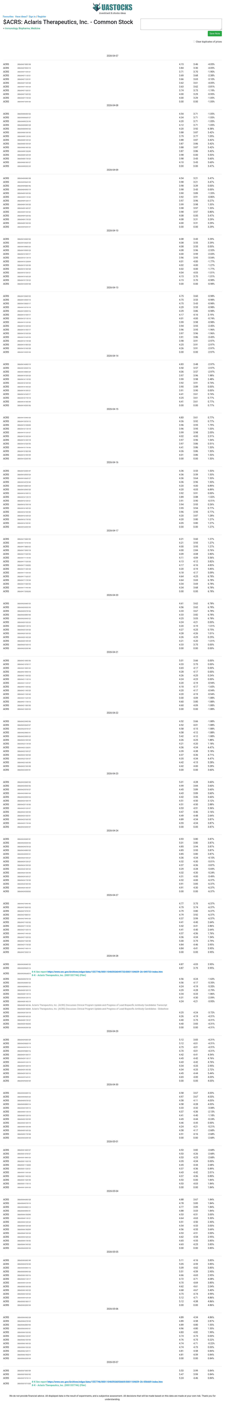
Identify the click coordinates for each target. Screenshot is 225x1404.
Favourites (8, 16)
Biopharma (24, 28)
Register (42, 16)
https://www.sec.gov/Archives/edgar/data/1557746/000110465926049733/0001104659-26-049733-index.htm (105, 971)
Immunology (11, 28)
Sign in (32, 16)
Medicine (35, 28)
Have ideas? (21, 16)
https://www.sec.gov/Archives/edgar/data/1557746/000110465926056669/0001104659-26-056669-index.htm (105, 1381)
